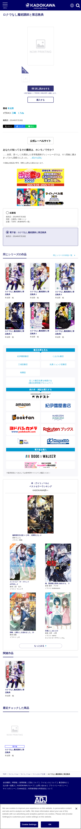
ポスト (9, 126)
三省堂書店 (23, 364)
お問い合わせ (41, 786)
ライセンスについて (49, 783)
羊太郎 (11, 108)
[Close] (76, 810)
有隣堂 (23, 372)
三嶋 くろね (18, 113)
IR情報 (14, 783)
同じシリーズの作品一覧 (62, 255)
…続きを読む (36, 158)
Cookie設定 (21, 789)
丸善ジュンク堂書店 (58, 364)
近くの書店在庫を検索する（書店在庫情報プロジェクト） (40, 382)
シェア (20, 126)
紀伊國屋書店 (23, 356)
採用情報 (22, 783)
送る (32, 126)
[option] (15, 679)
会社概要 (6, 783)
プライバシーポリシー (57, 786)
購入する (41, 100)
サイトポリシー (9, 789)
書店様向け (63, 783)
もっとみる (39, 646)
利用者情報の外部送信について (40, 789)
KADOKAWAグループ (25, 786)
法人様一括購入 (9, 786)
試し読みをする (40, 88)
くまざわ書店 (58, 356)
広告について (33, 783)
